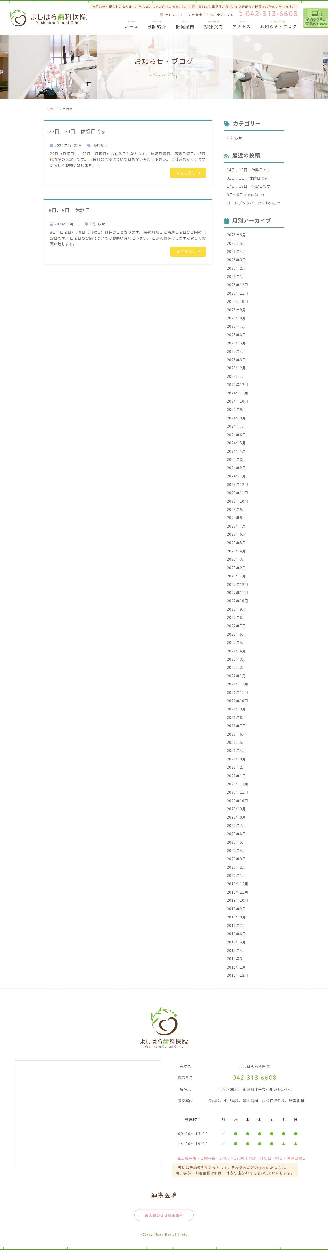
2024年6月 (236, 434)
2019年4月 (236, 950)
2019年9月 (236, 908)
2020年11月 (237, 792)
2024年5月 (236, 442)
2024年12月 (237, 384)
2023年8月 (236, 517)
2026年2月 (236, 268)
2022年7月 (236, 625)
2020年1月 (236, 875)
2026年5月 (236, 243)
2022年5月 (236, 642)
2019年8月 (236, 916)
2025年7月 (236, 326)
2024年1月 (236, 475)
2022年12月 (237, 584)
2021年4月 (236, 750)
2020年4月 (236, 850)
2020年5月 (236, 842)
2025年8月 (236, 318)
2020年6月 (236, 833)
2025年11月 (237, 293)
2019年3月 (236, 958)
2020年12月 (237, 783)
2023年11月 (237, 492)
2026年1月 (236, 276)
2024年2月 (236, 467)
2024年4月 (236, 451)
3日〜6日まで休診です (246, 194)
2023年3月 (236, 559)
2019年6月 (236, 933)
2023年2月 (236, 567)
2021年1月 (236, 775)
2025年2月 (236, 367)
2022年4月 (236, 650)
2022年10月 (237, 600)
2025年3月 (236, 359)
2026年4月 (236, 251)
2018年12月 (237, 975)
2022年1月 (236, 675)
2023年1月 (236, 575)
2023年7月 (236, 526)
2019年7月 (236, 925)
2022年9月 (236, 609)
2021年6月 (236, 734)
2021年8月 (236, 717)
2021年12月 (237, 684)
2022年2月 (236, 667)
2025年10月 (237, 301)
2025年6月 (236, 334)
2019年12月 (237, 883)
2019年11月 (237, 892)
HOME (52, 109)
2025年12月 (237, 284)
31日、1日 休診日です (247, 178)
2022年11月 (237, 592)
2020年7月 (236, 825)
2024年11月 (237, 393)
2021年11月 (237, 692)
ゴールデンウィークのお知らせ (254, 202)
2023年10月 (237, 501)
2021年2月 (236, 767)
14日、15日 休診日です (249, 169)
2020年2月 (236, 867)
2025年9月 (236, 309)
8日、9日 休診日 (75, 209)
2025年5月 (236, 342)
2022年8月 (236, 617)
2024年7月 (236, 426)
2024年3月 (236, 459)
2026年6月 (236, 234)
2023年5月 (236, 542)
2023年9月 (236, 509)
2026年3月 (236, 259)
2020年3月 (236, 858)
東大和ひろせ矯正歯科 (164, 1215)
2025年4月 (236, 351)
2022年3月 (236, 659)
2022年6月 (236, 634)
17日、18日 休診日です (249, 186)
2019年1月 (236, 967)
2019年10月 (237, 900)
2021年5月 (236, 742)
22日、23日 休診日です (85, 130)
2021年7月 (236, 725)
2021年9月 (236, 708)
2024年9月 (236, 409)
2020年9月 (236, 808)
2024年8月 (236, 417)
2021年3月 (236, 759)
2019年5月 (236, 941)
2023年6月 (236, 534)
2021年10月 (237, 700)
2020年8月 (236, 817)
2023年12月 (237, 484)
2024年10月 (237, 401)
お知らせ (100, 145)
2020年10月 (237, 800)
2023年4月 (236, 550)
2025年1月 (236, 376)
